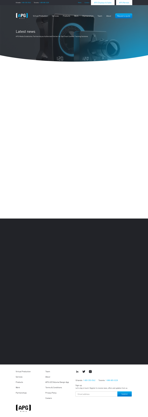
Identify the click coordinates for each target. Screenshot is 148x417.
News (79, 2)
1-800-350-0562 (26, 2)
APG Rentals (124, 2)
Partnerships (87, 16)
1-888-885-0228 (44, 2)
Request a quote (123, 16)
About (108, 16)
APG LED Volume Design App (57, 382)
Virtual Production (40, 16)
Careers (48, 398)
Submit (125, 394)
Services (55, 16)
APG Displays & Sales (103, 2)
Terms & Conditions (53, 387)
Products (66, 16)
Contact (87, 2)
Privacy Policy (50, 393)
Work (76, 16)
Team (100, 16)
